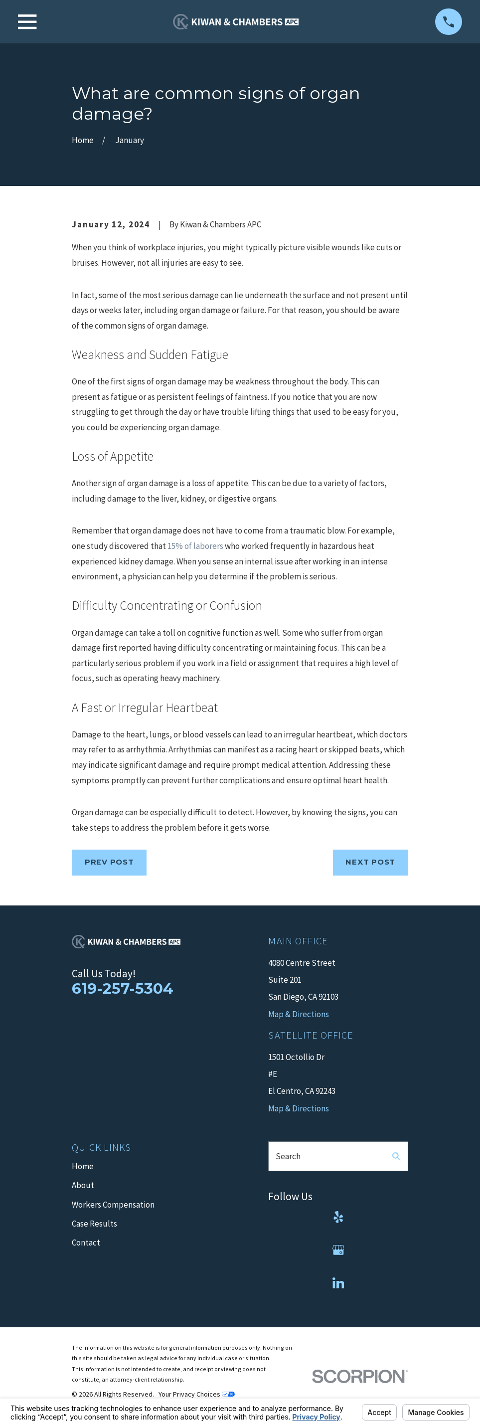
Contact (86, 1242)
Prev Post (109, 862)
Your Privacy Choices (197, 1394)
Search (288, 1156)
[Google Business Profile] (338, 1250)
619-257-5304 (122, 988)
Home (83, 1166)
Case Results (94, 1223)
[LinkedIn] (338, 1283)
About (83, 1185)
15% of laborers (195, 545)
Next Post (370, 862)
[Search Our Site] (396, 1156)
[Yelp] (338, 1217)
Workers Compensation (113, 1204)
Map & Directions (298, 1108)
